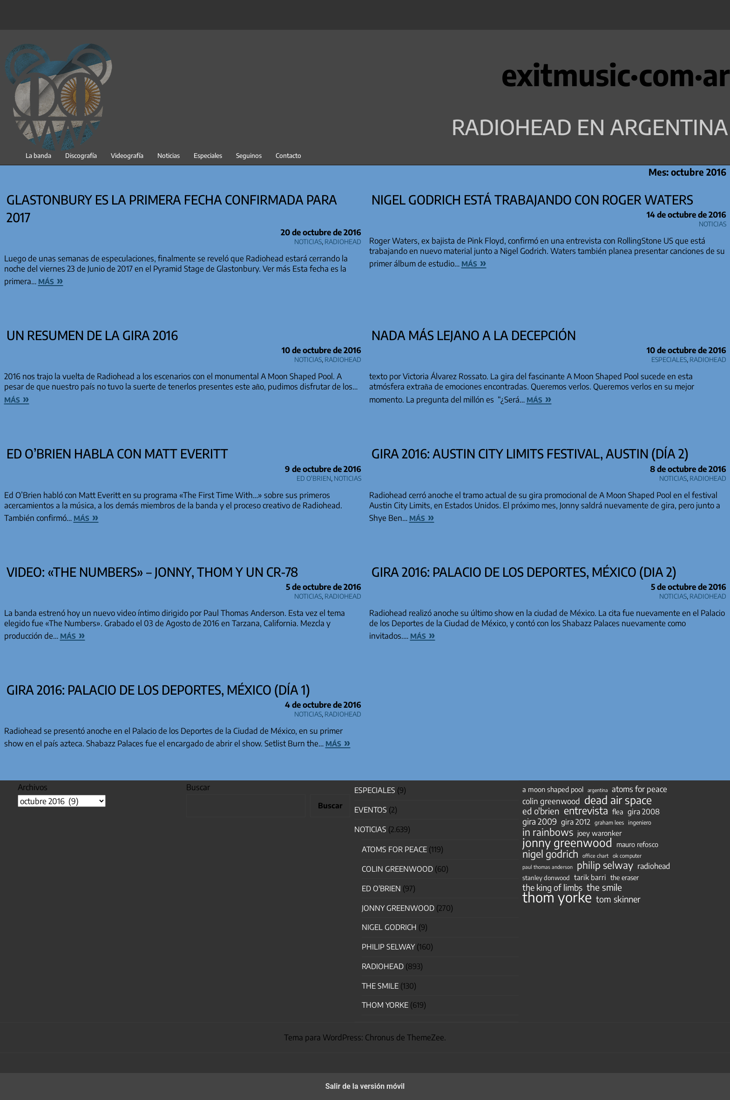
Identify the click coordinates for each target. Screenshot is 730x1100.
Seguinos (249, 155)
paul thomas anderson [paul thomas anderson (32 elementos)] (547, 867)
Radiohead (342, 240)
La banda (38, 155)
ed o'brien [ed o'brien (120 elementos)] (541, 811)
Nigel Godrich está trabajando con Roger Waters (532, 199)
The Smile (380, 986)
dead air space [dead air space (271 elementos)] (618, 800)
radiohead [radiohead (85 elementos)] (653, 866)
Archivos (32, 787)
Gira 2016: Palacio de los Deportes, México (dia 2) (524, 572)
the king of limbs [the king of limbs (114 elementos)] (552, 887)
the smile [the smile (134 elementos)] (604, 887)
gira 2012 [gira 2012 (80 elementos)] (575, 822)
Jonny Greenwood (398, 908)
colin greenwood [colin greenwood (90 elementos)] (551, 801)
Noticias (168, 155)
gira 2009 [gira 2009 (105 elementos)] (539, 821)
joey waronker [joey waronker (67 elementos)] (599, 832)
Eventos (370, 809)
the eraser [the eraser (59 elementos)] (624, 877)
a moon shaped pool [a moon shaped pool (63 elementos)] (552, 789)
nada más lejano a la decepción (474, 335)
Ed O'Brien (314, 477)
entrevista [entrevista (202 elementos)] (586, 810)
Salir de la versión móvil (365, 1086)
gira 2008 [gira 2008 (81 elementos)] (644, 811)
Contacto (288, 155)
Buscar (198, 787)
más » (50, 280)
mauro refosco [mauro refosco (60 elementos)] (637, 844)
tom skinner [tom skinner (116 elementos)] (618, 899)
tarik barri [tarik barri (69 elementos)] (590, 877)
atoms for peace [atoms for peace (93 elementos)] (639, 788)
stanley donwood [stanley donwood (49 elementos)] (546, 877)
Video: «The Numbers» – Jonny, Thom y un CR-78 (152, 572)
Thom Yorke (385, 1005)
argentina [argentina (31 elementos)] (598, 790)
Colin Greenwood (397, 869)
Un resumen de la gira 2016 (92, 335)
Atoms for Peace (394, 849)
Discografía (81, 155)
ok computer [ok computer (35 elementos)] (627, 855)
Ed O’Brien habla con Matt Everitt (117, 453)
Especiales (208, 155)
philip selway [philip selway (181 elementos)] (605, 865)
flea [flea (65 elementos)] (617, 811)
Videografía (127, 155)
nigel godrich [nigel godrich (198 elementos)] (550, 854)
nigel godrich (389, 927)
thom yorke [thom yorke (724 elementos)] (557, 897)
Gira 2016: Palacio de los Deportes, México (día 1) (158, 689)
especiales (669, 358)
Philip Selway (388, 946)
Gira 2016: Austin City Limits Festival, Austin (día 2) (530, 453)
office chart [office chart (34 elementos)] (595, 856)
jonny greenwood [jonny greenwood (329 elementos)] (567, 842)
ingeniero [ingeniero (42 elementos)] (639, 822)
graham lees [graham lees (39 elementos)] (609, 822)
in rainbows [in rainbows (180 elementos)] (547, 832)
